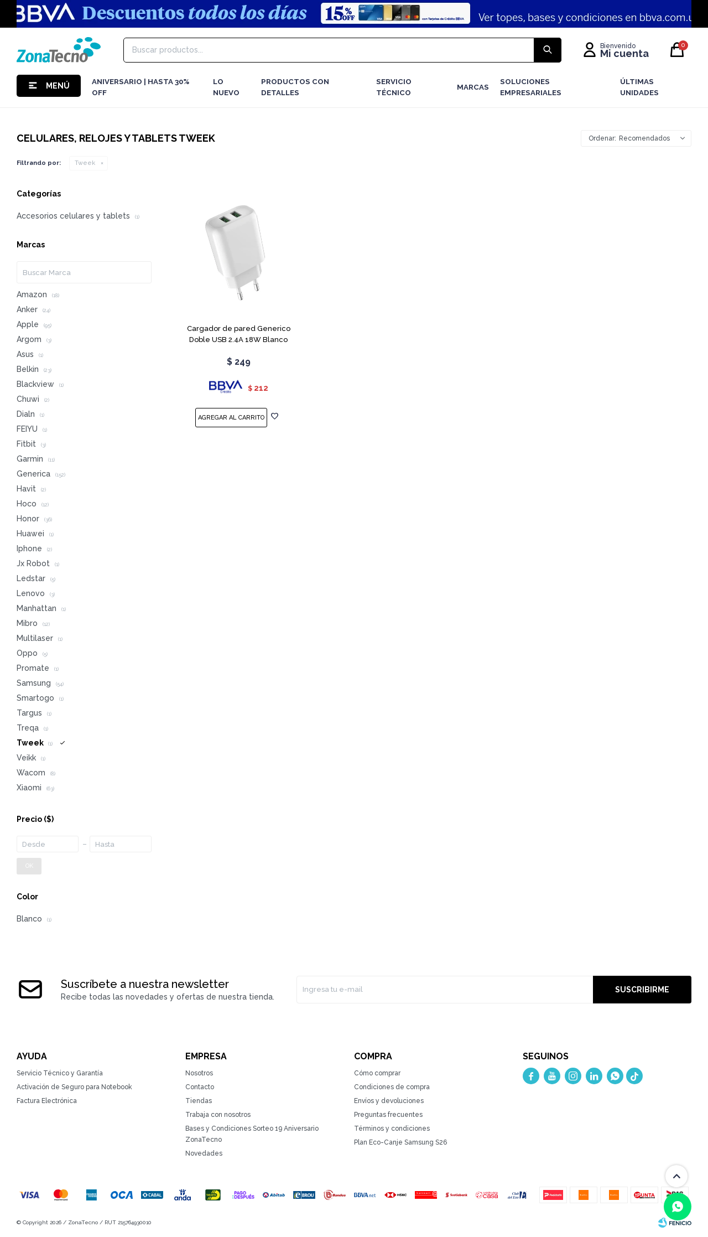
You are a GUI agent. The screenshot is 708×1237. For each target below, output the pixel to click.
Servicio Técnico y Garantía (60, 1073)
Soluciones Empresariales (530, 87)
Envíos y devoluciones (389, 1101)
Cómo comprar (377, 1073)
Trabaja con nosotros (218, 1115)
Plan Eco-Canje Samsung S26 (400, 1142)
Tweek (85, 163)
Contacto (199, 1087)
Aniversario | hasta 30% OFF (140, 87)
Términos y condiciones (392, 1128)
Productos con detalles (295, 87)
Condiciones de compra (392, 1087)
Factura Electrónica (47, 1101)
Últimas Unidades (639, 87)
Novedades (203, 1153)
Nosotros (199, 1073)
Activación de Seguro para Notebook (74, 1087)
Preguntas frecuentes (388, 1115)
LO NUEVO (226, 87)
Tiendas (198, 1101)
